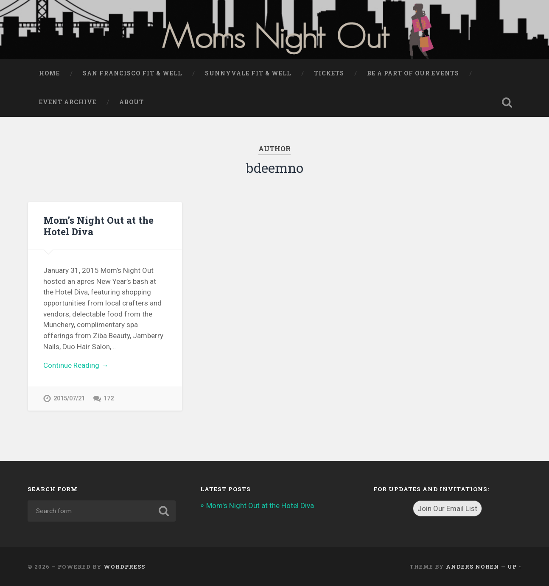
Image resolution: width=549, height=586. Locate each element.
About (131, 102)
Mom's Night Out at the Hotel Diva (260, 505)
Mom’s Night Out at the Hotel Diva (98, 226)
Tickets (329, 73)
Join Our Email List (447, 508)
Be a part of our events (413, 73)
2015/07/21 (69, 398)
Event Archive (67, 102)
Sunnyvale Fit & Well (248, 73)
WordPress (124, 566)
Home (49, 73)
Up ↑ (514, 566)
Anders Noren (472, 566)
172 (109, 398)
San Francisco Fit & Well (132, 73)
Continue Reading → (75, 365)
